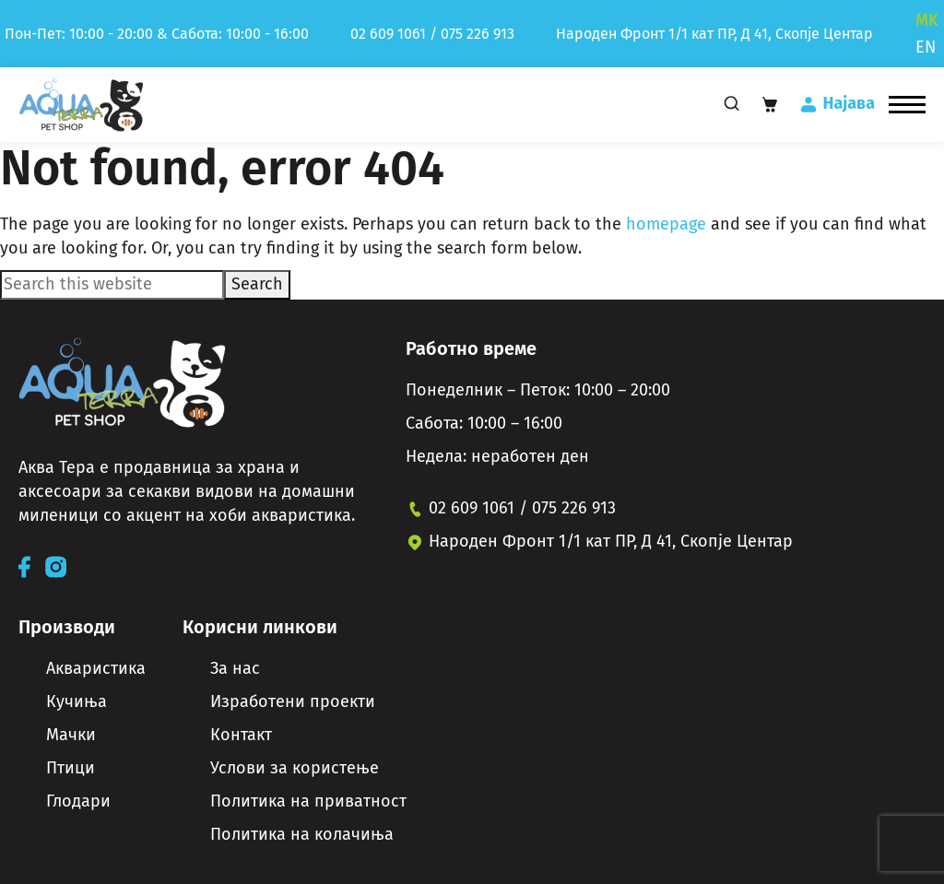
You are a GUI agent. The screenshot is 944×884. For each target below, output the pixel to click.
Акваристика (96, 668)
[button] (907, 104)
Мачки (71, 735)
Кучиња (76, 701)
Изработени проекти (292, 701)
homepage (666, 224)
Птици (70, 768)
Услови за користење (294, 768)
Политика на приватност (308, 801)
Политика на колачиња (302, 834)
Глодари (78, 801)
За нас (235, 668)
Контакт (241, 735)
